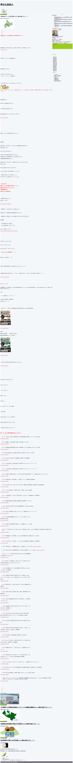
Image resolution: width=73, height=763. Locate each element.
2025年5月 (55, 69)
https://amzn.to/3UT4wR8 (4, 609)
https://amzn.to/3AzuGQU (4, 595)
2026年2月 (55, 60)
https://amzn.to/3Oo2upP (4, 513)
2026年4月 (55, 58)
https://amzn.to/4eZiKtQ (4, 680)
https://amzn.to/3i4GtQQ (4, 525)
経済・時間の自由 (3, 14)
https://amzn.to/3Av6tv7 (4, 465)
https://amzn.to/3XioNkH (4, 449)
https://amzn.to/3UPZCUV (4, 443)
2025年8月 (55, 66)
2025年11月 (55, 63)
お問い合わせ (4, 12)
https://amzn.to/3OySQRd (4, 537)
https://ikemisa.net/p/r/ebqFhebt (5, 203)
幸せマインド (56, 76)
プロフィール (4, 10)
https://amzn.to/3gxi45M (4, 497)
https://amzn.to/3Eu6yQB (4, 636)
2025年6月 (55, 68)
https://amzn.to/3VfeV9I (4, 602)
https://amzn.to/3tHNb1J (4, 470)
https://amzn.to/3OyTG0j (4, 564)
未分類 (55, 77)
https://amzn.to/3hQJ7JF (4, 520)
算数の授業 (56, 78)
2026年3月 (55, 59)
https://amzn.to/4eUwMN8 (4, 669)
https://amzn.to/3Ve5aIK (4, 588)
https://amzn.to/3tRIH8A (4, 580)
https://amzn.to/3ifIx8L (4, 651)
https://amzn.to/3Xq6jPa (4, 624)
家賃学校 (3, 11)
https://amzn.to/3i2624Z (4, 481)
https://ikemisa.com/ (3, 49)
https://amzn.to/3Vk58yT (4, 557)
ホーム (3, 9)
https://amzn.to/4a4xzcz (4, 355)
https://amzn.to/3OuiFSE (4, 486)
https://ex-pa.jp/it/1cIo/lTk (4, 276)
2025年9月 (55, 65)
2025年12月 (55, 62)
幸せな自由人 (6, 4)
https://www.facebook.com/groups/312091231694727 (9, 230)
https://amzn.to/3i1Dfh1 (4, 631)
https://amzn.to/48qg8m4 (4, 674)
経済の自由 (56, 79)
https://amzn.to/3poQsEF (4, 328)
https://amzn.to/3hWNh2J (4, 532)
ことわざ (56, 74)
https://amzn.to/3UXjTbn (4, 658)
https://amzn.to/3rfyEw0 (4, 365)
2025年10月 (55, 64)
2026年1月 (55, 61)
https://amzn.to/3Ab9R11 (4, 663)
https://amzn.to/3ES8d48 (4, 502)
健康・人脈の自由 (57, 75)
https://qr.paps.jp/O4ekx (4, 117)
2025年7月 (55, 67)
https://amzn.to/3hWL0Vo (4, 438)
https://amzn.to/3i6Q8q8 (4, 454)
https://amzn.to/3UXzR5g (4, 571)
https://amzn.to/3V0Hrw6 (40, 550)
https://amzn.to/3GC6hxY (36, 546)
